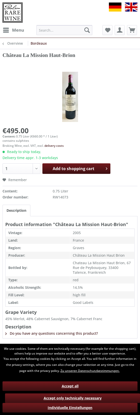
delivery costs (54, 146)
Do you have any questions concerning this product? (51, 333)
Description (16, 210)
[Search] (87, 30)
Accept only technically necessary (73, 398)
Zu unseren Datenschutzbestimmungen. (90, 371)
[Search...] (64, 30)
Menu (13, 29)
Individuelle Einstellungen (70, 407)
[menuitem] (13, 30)
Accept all (70, 386)
